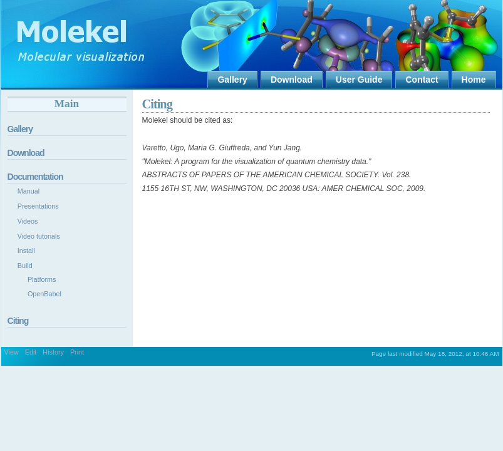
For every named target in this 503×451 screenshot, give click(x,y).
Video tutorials (39, 236)
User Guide (359, 80)
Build (25, 265)
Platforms (42, 279)
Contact (421, 80)
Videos (28, 221)
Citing (157, 104)
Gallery (232, 80)
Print (77, 352)
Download (292, 80)
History (53, 352)
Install (26, 250)
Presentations (38, 206)
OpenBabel (44, 294)
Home (474, 80)
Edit (31, 352)
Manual (28, 191)
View (11, 352)
